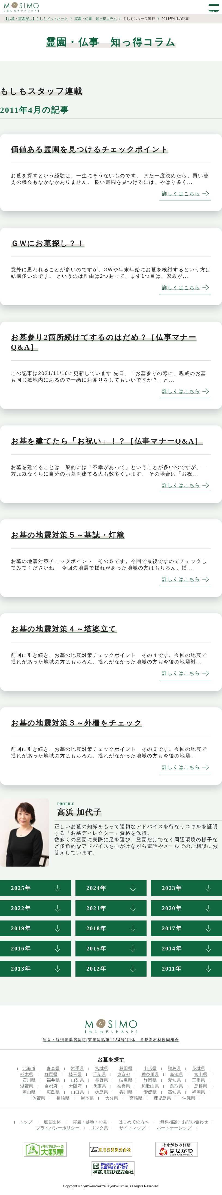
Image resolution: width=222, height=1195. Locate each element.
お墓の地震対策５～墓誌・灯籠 (68, 535)
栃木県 (26, 1074)
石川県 (28, 1080)
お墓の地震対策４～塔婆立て (64, 629)
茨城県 (198, 1068)
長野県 (101, 1080)
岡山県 (28, 1092)
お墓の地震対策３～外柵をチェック (76, 723)
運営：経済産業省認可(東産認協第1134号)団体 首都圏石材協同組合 (111, 1040)
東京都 (123, 1074)
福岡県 (198, 1092)
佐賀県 (38, 1098)
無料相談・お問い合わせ (184, 1122)
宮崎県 (135, 1098)
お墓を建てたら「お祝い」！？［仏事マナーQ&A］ (107, 441)
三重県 (198, 1080)
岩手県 (77, 1068)
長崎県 (62, 1098)
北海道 (28, 1068)
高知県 (174, 1092)
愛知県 (174, 1080)
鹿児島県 (162, 1098)
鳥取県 (176, 1086)
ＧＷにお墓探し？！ (47, 243)
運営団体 (52, 1122)
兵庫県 (99, 1086)
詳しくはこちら (181, 193)
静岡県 (150, 1080)
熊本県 (87, 1098)
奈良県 (123, 1086)
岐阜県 (125, 1080)
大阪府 (75, 1086)
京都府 (50, 1086)
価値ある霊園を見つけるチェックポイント (89, 149)
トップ (25, 1122)
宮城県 (101, 1068)
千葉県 (99, 1074)
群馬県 (50, 1074)
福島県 (174, 1068)
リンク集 (99, 1128)
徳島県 (101, 1092)
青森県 (53, 1068)
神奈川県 (150, 1074)
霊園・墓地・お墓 (89, 1122)
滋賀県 (26, 1086)
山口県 (77, 1092)
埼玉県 (75, 1074)
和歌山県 (150, 1086)
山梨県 (77, 1080)
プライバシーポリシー (58, 1128)
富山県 (200, 1074)
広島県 (53, 1092)
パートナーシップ (174, 1128)
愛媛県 (150, 1092)
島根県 (200, 1086)
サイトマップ (132, 1128)
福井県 (53, 1080)
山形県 (150, 1068)
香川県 (125, 1092)
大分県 (111, 1098)
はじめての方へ (133, 1122)
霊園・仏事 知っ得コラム (95, 19)
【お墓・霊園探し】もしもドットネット (36, 19)
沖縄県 (188, 1098)
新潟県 (176, 1074)
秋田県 (125, 1068)
